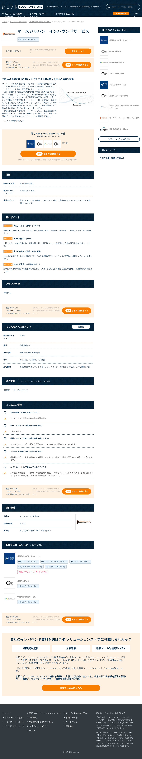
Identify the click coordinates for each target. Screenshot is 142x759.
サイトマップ (72, 722)
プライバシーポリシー (39, 726)
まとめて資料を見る (80, 65)
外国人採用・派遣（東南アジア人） (30, 567)
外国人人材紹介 (23, 581)
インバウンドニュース (64, 14)
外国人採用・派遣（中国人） (28, 561)
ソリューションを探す (12, 14)
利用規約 (9, 51)
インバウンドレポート (38, 14)
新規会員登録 (121, 13)
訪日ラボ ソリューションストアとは (45, 713)
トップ (8, 713)
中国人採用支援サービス (26, 597)
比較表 (80, 327)
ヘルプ (32, 730)
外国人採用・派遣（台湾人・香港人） (54, 561)
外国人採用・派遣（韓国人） (80, 561)
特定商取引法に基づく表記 (41, 722)
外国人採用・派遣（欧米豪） (56, 567)
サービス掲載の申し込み (76, 713)
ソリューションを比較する (119, 139)
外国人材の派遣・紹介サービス (29, 556)
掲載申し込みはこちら (71, 688)
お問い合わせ (72, 717)
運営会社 (70, 726)
